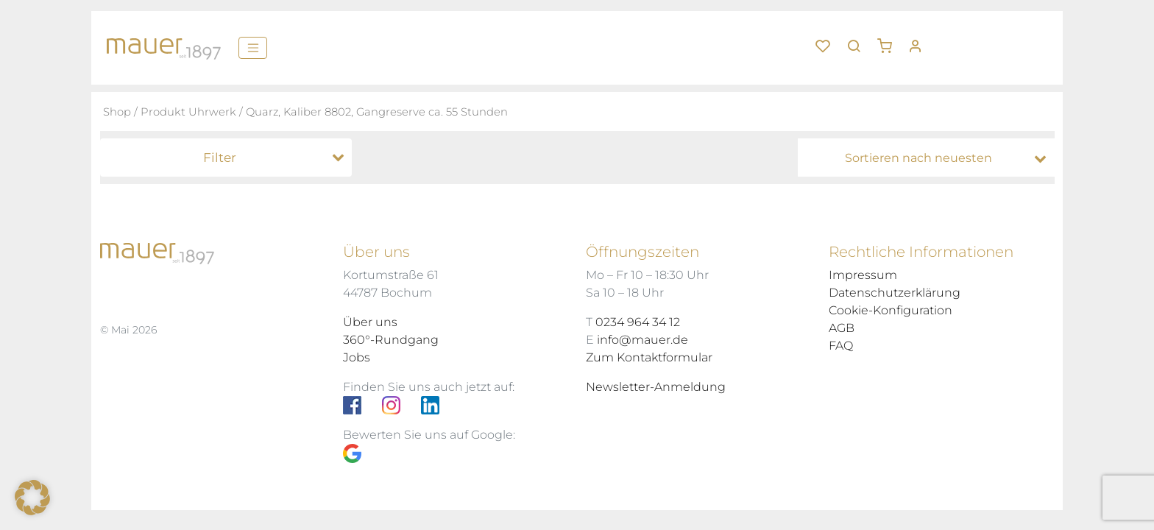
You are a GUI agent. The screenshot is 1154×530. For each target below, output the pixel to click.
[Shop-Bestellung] (929, 158)
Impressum (863, 275)
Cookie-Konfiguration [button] (890, 310)
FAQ (841, 346)
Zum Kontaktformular (649, 357)
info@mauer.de (642, 340)
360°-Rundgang (391, 340)
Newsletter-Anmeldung (656, 387)
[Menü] (252, 48)
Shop (117, 112)
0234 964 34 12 (637, 322)
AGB (841, 328)
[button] (889, 40)
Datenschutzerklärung (894, 293)
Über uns (370, 322)
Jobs (356, 357)
